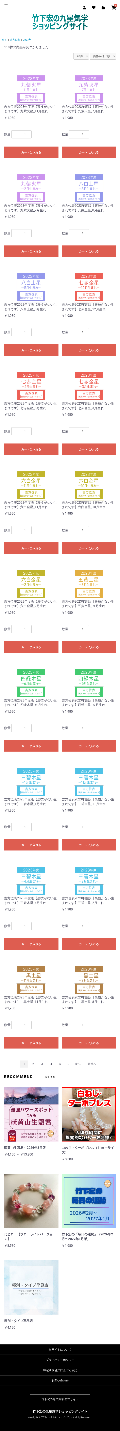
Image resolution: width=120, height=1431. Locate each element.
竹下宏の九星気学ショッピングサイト (60, 1411)
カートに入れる (31, 152)
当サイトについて (60, 1349)
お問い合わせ (60, 1380)
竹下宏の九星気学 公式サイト (60, 1399)
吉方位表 (15, 39)
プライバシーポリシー (60, 1359)
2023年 (27, 39)
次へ (78, 1064)
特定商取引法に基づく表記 (60, 1370)
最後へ (92, 1064)
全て (4, 39)
